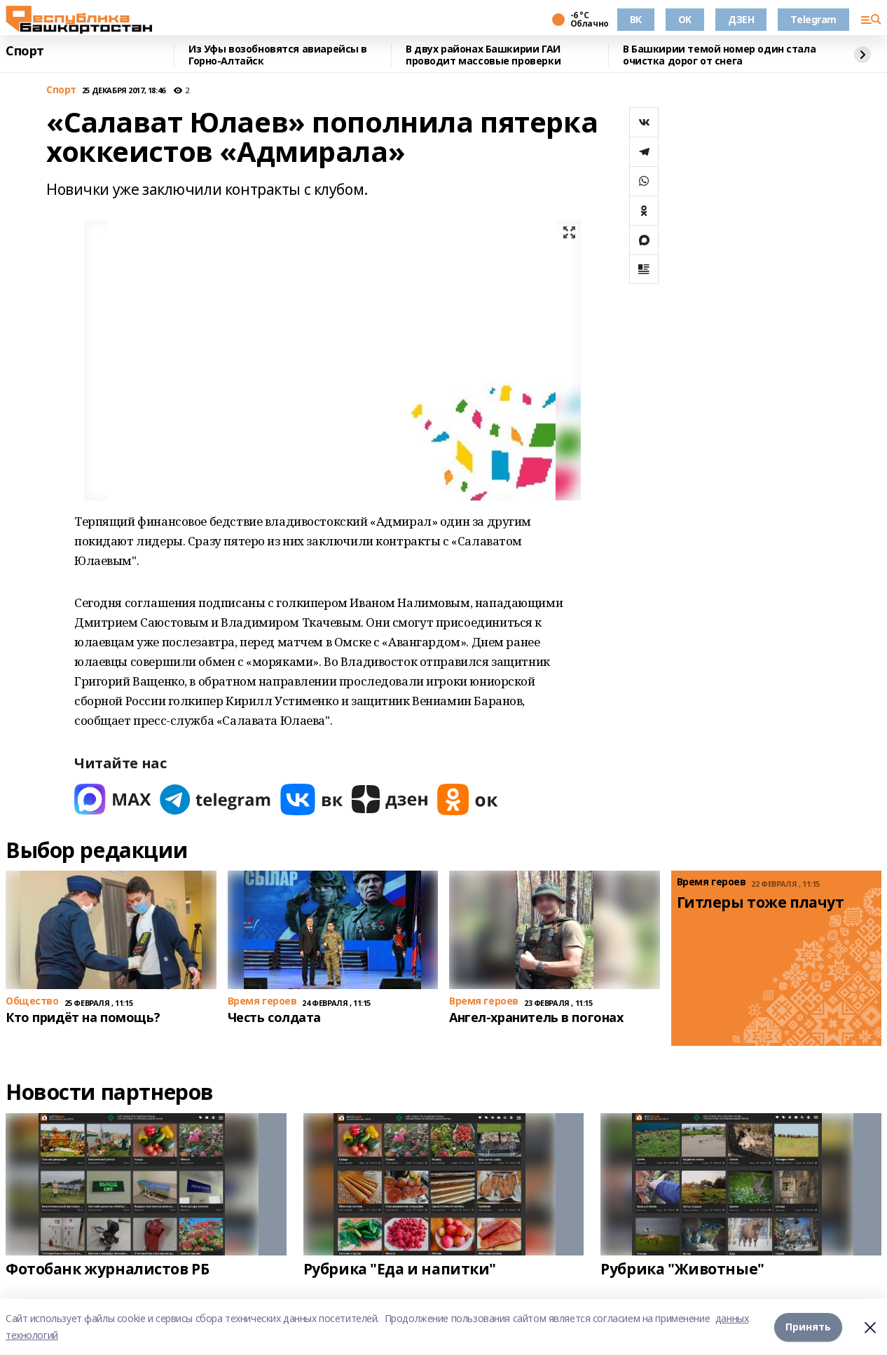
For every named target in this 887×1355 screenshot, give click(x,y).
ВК (636, 19)
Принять (808, 1326)
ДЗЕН (741, 19)
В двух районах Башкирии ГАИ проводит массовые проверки (483, 55)
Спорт (25, 51)
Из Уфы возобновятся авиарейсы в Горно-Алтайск (277, 55)
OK (685, 19)
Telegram (813, 19)
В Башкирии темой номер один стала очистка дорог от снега (719, 55)
